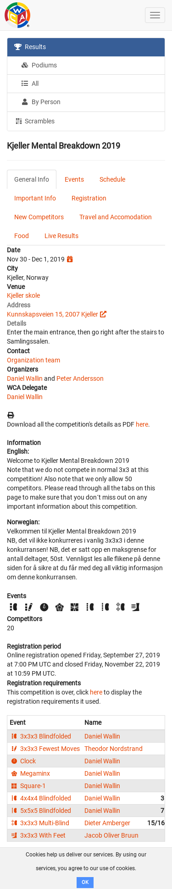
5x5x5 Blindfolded (40, 810)
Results (30, 46)
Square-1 (28, 785)
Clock (23, 761)
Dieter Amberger (107, 823)
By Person (41, 102)
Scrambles (34, 121)
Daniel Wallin (25, 378)
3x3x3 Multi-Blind (39, 823)
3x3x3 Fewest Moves (45, 748)
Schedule (112, 179)
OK (85, 882)
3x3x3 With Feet (38, 835)
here (142, 424)
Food (21, 235)
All (30, 83)
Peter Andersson (80, 378)
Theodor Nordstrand (113, 748)
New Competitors (39, 217)
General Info (31, 179)
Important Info (35, 198)
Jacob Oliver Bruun (111, 835)
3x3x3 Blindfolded (40, 736)
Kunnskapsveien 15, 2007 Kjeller (52, 314)
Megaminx (30, 773)
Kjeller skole (23, 295)
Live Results (61, 235)
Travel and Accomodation (115, 217)
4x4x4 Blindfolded (40, 798)
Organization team (33, 360)
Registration (89, 198)
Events (74, 179)
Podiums (39, 65)
